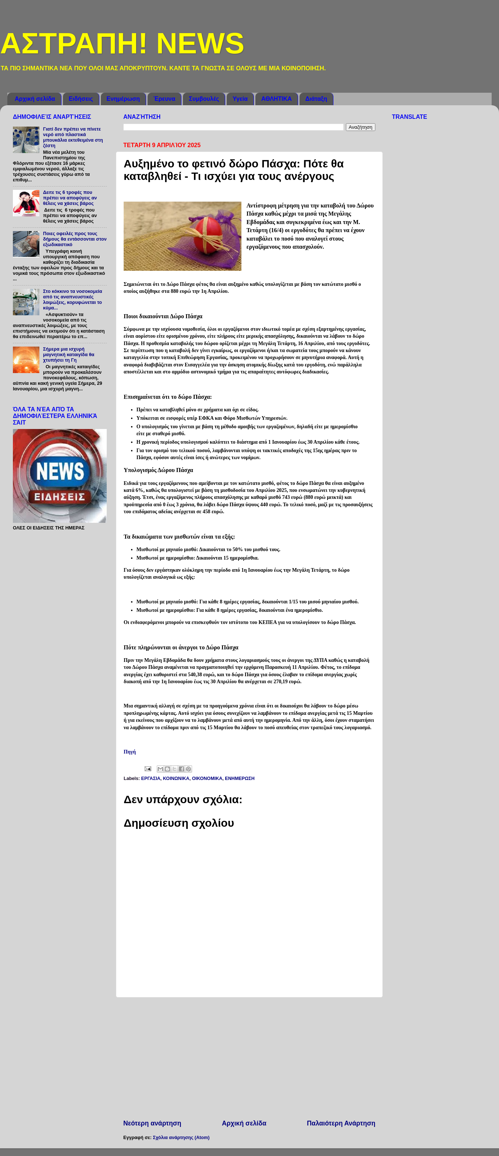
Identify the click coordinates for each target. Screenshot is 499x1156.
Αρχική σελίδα (35, 99)
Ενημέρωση (123, 99)
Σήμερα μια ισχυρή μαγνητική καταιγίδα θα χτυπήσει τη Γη (68, 355)
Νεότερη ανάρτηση (152, 1123)
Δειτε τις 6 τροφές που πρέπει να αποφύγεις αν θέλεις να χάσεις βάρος (70, 198)
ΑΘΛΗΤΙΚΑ (276, 99)
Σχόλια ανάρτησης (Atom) (181, 1137)
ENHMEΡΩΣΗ (240, 778)
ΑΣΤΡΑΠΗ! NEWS (122, 43)
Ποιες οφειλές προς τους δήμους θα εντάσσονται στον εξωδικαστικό (75, 239)
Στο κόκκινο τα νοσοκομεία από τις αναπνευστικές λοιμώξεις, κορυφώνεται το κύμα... (72, 300)
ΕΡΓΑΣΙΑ (150, 778)
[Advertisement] (249, 1058)
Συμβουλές (204, 99)
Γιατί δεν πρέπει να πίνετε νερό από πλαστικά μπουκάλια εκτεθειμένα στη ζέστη (73, 137)
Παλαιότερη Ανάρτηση (341, 1123)
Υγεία (240, 99)
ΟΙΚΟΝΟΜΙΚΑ (207, 778)
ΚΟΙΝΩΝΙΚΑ (176, 778)
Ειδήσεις (81, 99)
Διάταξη (316, 99)
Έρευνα (164, 99)
